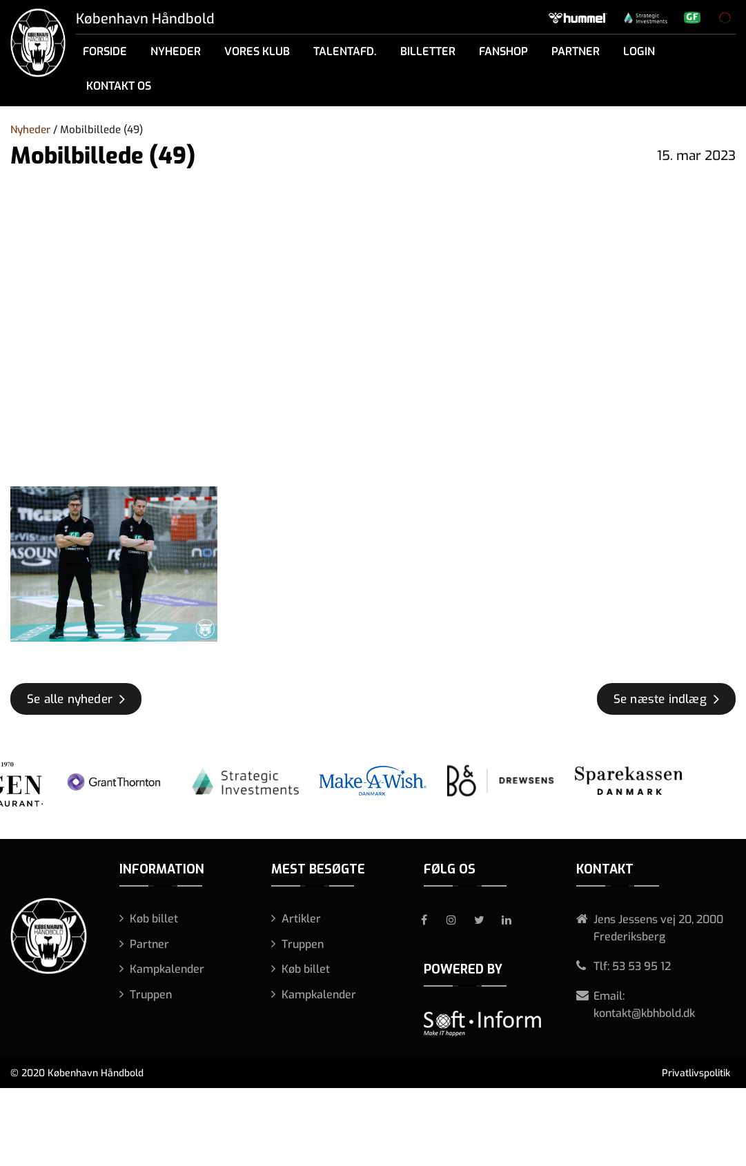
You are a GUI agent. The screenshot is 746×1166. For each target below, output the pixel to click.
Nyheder (175, 51)
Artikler (301, 918)
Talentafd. (345, 51)
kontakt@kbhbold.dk (644, 1013)
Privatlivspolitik (696, 1073)
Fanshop (503, 51)
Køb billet (154, 918)
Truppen (151, 994)
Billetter (427, 51)
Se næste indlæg (660, 699)
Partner (575, 51)
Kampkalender (167, 969)
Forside (105, 51)
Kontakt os (118, 86)
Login (639, 51)
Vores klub (257, 51)
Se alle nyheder (69, 699)
